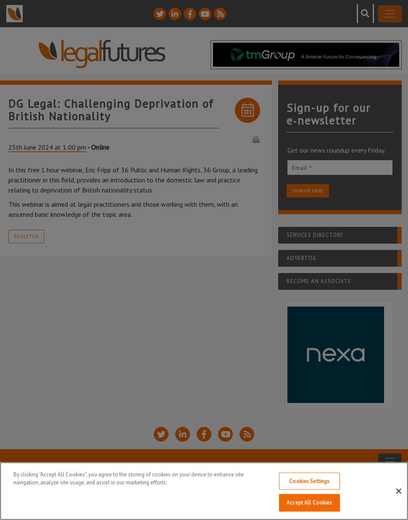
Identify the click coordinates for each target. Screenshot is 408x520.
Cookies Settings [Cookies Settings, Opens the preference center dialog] (309, 481)
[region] (204, 491)
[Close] (399, 491)
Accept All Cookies (309, 502)
